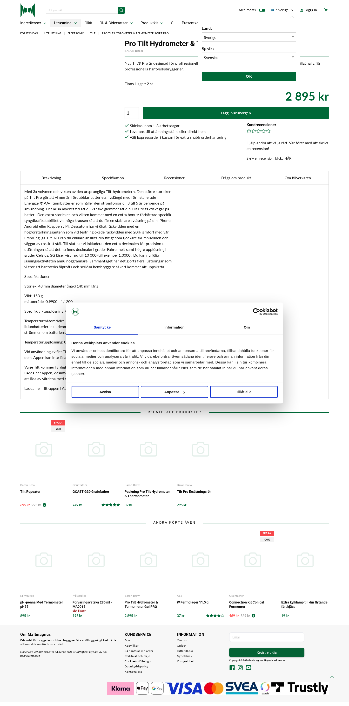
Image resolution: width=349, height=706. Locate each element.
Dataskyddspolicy (136, 666)
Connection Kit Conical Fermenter (246, 604)
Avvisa (105, 392)
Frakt (128, 640)
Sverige (282, 10)
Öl (172, 23)
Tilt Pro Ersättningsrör (194, 492)
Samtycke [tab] (102, 327)
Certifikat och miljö (137, 656)
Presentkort (191, 23)
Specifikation (113, 177)
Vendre (281, 660)
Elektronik (76, 33)
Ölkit (88, 23)
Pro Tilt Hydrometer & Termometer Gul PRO (141, 604)
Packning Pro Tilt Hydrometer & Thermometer (147, 494)
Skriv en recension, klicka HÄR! (269, 158)
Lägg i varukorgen (236, 112)
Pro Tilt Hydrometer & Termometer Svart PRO (135, 33)
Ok (249, 76)
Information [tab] (174, 327)
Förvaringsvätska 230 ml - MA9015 (92, 604)
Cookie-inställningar (138, 661)
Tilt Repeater (30, 492)
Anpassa (174, 392)
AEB (179, 595)
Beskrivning (51, 177)
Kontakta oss (133, 671)
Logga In (308, 10)
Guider (181, 645)
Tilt (92, 33)
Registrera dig (267, 652)
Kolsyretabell (185, 661)
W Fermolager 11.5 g (192, 602)
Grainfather (80, 485)
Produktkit (152, 23)
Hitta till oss (185, 651)
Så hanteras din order (139, 651)
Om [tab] (247, 327)
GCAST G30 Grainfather (91, 492)
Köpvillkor (131, 645)
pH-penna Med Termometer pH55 (41, 604)
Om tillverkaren (298, 177)
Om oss (182, 640)
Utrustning (66, 23)
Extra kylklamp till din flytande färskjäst (304, 604)
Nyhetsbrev (184, 656)
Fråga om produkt (236, 177)
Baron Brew (134, 51)
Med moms (252, 11)
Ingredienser (33, 23)
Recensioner (174, 177)
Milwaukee (27, 595)
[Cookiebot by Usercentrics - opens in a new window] (256, 311)
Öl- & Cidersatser (117, 23)
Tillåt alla (244, 392)
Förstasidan (29, 33)
